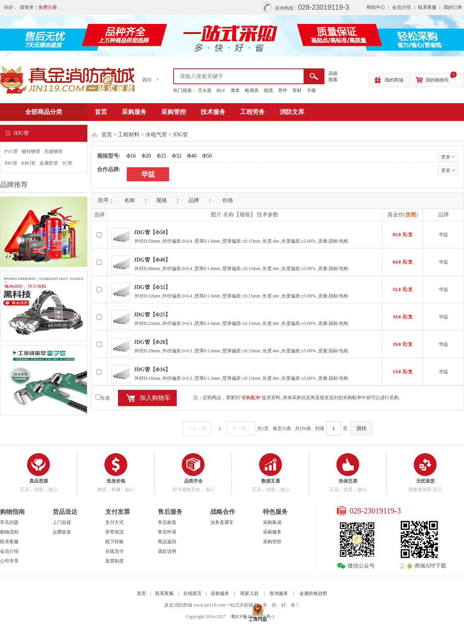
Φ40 (191, 156)
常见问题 (9, 522)
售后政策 (167, 522)
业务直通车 (222, 522)
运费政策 (62, 532)
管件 (282, 90)
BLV (221, 90)
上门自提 (62, 522)
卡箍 (311, 90)
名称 (129, 200)
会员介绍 (401, 7)
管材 (297, 90)
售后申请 (167, 532)
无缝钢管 (53, 151)
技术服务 (213, 112)
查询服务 (279, 593)
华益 (148, 174)
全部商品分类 (43, 112)
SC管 (67, 163)
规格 (161, 200)
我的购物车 (441, 78)
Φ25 (161, 156)
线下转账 (114, 541)
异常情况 (114, 532)
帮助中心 (376, 7)
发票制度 (114, 561)
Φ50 (207, 156)
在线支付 (114, 551)
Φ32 (176, 156)
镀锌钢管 (31, 151)
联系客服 (427, 7)
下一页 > (241, 428)
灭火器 (205, 90)
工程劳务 (252, 112)
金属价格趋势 (313, 593)
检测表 (252, 90)
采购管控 (173, 112)
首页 (101, 112)
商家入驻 (249, 593)
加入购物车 (155, 397)
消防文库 (292, 112)
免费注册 (47, 7)
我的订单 (453, 7)
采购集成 (272, 522)
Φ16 (131, 156)
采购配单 (251, 397)
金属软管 (48, 163)
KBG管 (28, 163)
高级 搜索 (333, 76)
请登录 (27, 7)
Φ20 (146, 156)
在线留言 (192, 593)
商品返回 (167, 541)
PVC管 (11, 151)
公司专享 (9, 561)
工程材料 (129, 135)
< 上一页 (197, 428)
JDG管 (10, 163)
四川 (147, 80)
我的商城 (394, 80)
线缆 (268, 90)
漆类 (235, 90)
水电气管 (156, 135)
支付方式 (114, 522)
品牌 (193, 200)
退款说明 (167, 551)
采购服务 (134, 112)
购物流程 (9, 532)
